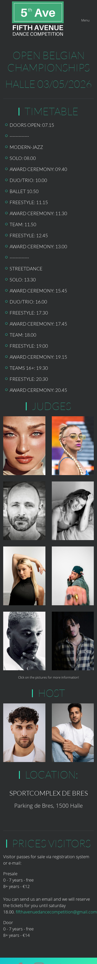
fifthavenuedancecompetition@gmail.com (56, 906)
